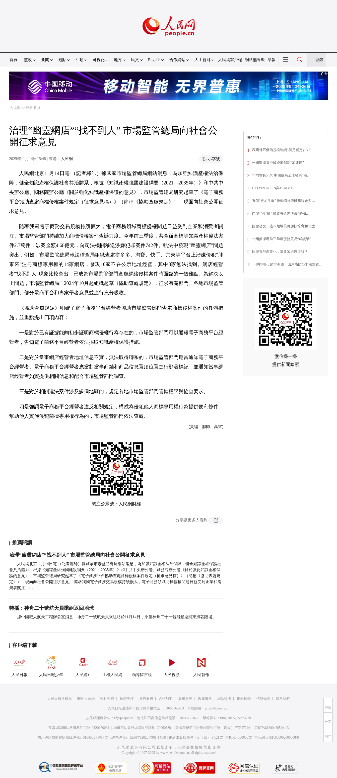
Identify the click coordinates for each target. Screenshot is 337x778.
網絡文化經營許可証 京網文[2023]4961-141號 (132, 737)
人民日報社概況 (59, 698)
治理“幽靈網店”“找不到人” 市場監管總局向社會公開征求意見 (77, 555)
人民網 (15, 108)
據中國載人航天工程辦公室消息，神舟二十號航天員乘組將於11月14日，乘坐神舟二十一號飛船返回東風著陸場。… (118, 617)
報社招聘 (107, 698)
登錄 (319, 60)
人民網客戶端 (230, 60)
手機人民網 (112, 665)
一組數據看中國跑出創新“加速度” (278, 163)
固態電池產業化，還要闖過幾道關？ (280, 252)
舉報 (271, 60)
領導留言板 (142, 665)
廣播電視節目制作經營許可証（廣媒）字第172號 (212, 728)
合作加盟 (166, 698)
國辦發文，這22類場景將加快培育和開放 (283, 226)
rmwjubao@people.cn (235, 718)
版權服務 (185, 698)
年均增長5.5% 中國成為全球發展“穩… (281, 175)
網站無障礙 (255, 60)
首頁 (13, 60)
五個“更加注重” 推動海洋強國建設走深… (283, 201)
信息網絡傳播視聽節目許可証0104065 (66, 737)
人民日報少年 (51, 665)
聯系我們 (283, 698)
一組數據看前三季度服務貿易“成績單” (281, 239)
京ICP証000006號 (238, 737)
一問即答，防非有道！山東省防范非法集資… (288, 264)
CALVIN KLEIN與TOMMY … (274, 188)
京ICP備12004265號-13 (271, 728)
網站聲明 (224, 698)
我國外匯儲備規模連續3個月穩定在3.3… (283, 150)
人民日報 (19, 665)
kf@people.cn (124, 718)
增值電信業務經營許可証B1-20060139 (142, 728)
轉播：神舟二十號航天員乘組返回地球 (51, 608)
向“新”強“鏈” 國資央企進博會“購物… (281, 213)
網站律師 (244, 698)
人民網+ (82, 665)
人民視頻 (171, 665)
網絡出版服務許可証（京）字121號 (196, 737)
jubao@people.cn (217, 708)
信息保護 (263, 698)
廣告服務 (146, 698)
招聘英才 (127, 698)
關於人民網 (86, 698)
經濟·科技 (33, 108)
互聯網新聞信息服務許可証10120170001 (78, 728)
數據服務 (205, 698)
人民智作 (201, 665)
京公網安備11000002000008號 (276, 737)
